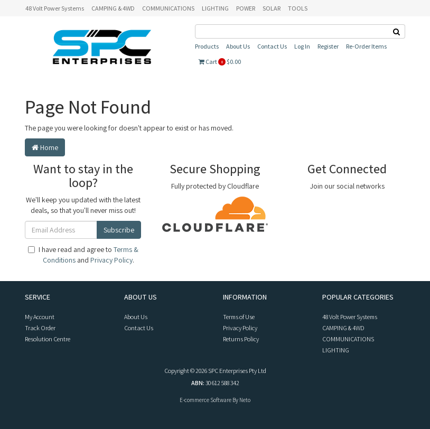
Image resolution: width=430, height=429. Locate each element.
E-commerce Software (205, 400)
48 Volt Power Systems (54, 8)
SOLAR (272, 8)
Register (328, 46)
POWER (245, 8)
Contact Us (272, 46)
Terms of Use (239, 317)
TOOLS (297, 8)
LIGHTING (215, 8)
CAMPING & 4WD (113, 8)
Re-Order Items (366, 46)
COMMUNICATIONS (168, 8)
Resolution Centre (47, 339)
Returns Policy (241, 339)
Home (45, 147)
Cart (220, 62)
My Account (39, 317)
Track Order (40, 328)
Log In (302, 46)
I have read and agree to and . (83, 255)
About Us (238, 46)
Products (207, 46)
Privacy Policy (111, 260)
